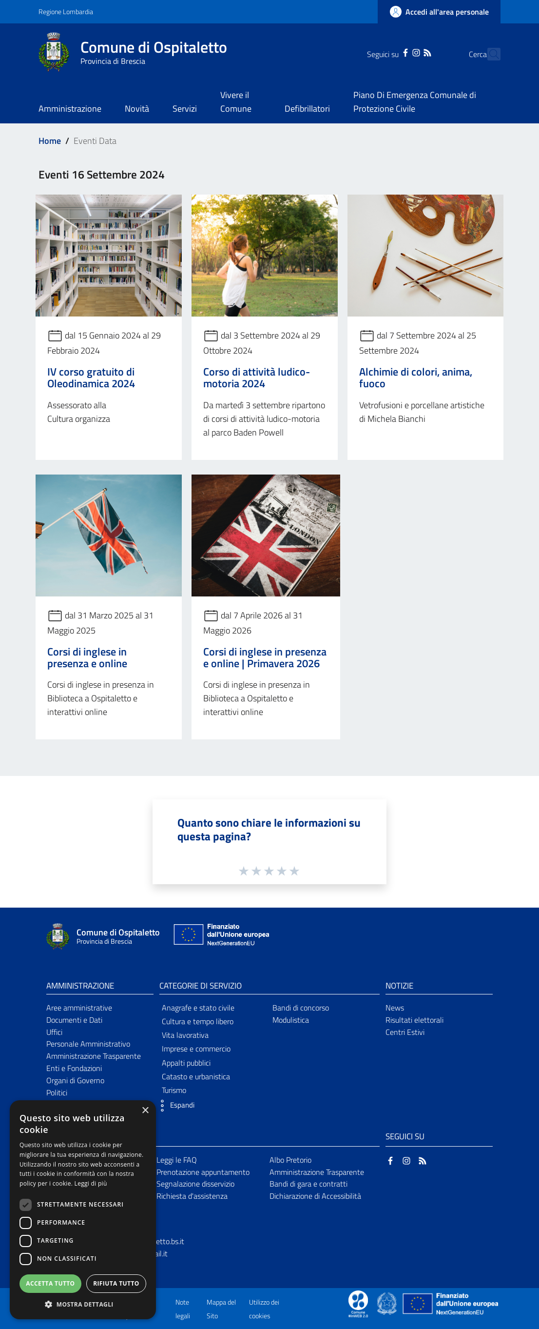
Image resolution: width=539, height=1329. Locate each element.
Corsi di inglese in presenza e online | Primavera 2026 (265, 657)
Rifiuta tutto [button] (116, 1283)
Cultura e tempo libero (197, 1021)
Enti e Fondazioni (74, 1068)
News (394, 1007)
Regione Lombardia (65, 11)
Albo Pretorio (290, 1160)
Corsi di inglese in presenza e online (87, 657)
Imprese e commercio (196, 1048)
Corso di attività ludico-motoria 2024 (256, 377)
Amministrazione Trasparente (93, 1056)
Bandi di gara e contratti (308, 1184)
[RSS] (410, 52)
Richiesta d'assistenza (192, 1196)
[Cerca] (488, 54)
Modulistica (290, 1020)
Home (49, 140)
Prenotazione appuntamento (203, 1172)
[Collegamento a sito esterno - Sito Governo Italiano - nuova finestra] (387, 1303)
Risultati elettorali (414, 1020)
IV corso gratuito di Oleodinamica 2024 (91, 377)
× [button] (145, 1110)
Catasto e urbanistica (196, 1076)
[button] (174, 1105)
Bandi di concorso (300, 1007)
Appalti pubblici (186, 1063)
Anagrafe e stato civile (198, 1007)
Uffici (54, 1032)
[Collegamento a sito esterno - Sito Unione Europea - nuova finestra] (220, 936)
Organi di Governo (75, 1080)
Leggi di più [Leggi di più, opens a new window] (91, 1183)
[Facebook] (388, 52)
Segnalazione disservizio (195, 1184)
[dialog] (83, 1209)
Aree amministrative (79, 1007)
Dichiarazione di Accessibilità (315, 1196)
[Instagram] (399, 52)
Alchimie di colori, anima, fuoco (415, 377)
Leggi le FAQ (176, 1160)
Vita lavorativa (185, 1035)
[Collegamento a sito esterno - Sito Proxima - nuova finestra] (358, 1303)
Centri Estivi (404, 1032)
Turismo (174, 1090)
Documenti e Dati (74, 1020)
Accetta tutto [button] (50, 1283)
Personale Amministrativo (88, 1044)
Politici (56, 1092)
